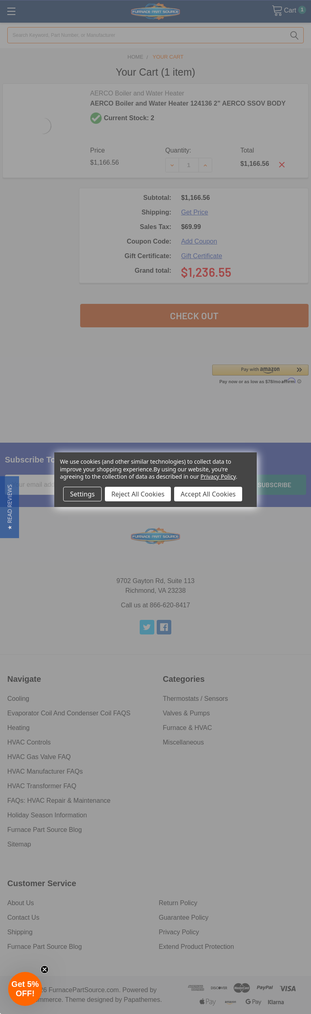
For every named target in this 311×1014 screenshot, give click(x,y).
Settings (82, 494)
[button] (9, 507)
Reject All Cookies (137, 494)
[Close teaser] (44, 969)
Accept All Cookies (208, 494)
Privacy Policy (218, 476)
